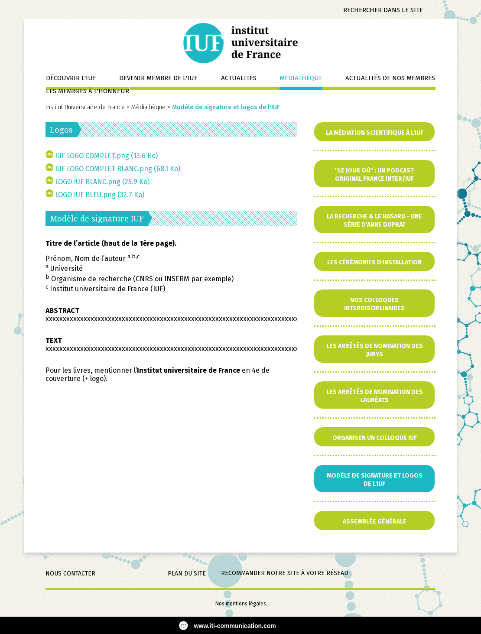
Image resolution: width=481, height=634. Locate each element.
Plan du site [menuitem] (187, 573)
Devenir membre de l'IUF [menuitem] (158, 78)
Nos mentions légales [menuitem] (240, 604)
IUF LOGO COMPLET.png (106, 156)
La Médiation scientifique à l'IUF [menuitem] (374, 133)
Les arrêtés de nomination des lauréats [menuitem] (374, 396)
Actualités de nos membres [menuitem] (390, 78)
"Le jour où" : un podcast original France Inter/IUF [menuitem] (374, 174)
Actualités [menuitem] (239, 78)
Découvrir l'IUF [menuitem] (71, 78)
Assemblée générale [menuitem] (374, 521)
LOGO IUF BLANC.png (102, 182)
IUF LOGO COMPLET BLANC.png (117, 169)
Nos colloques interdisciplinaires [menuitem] (374, 304)
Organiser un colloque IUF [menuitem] (374, 438)
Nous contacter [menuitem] (70, 573)
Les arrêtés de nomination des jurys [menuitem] (374, 350)
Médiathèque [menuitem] (301, 78)
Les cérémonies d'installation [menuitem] (374, 262)
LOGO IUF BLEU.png (99, 195)
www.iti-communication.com (235, 625)
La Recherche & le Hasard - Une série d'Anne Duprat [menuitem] (374, 220)
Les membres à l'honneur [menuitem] (87, 91)
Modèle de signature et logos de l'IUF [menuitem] (374, 480)
